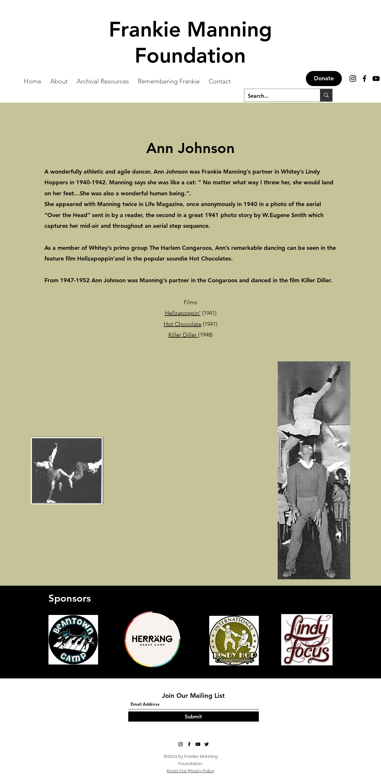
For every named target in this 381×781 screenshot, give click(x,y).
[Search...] (278, 96)
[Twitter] (207, 744)
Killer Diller (183, 334)
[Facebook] (364, 78)
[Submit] (193, 716)
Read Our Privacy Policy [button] (190, 771)
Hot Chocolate (182, 324)
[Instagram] (180, 744)
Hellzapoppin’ (183, 313)
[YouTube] (376, 78)
